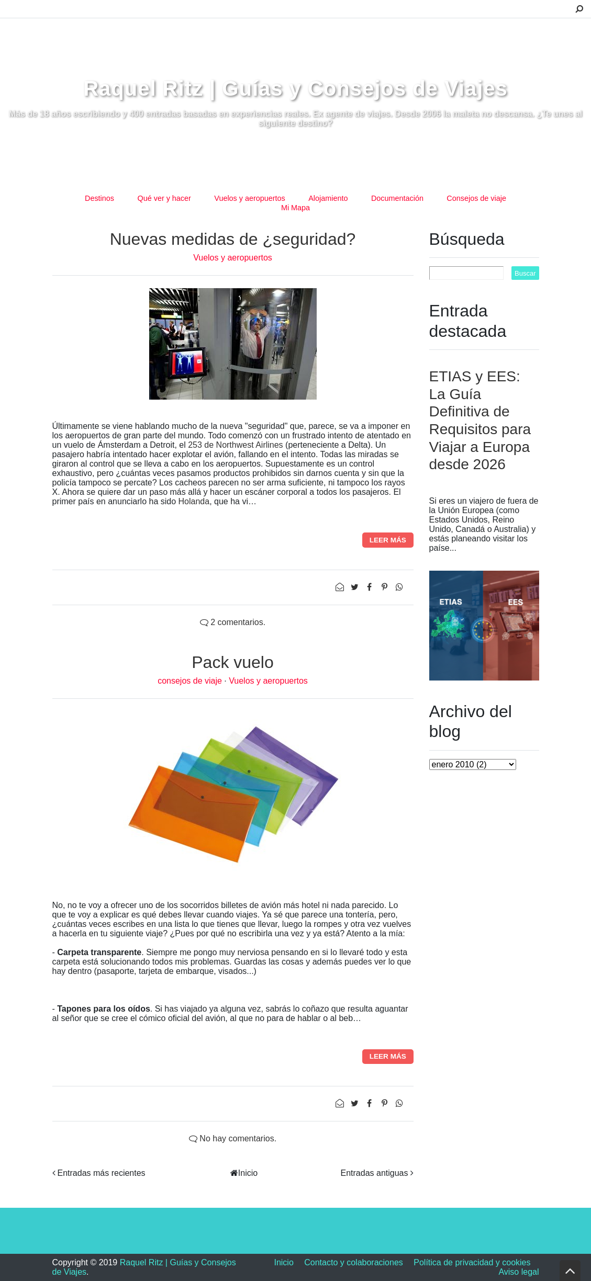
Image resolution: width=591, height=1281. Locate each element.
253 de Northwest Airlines (235, 444)
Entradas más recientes (102, 1173)
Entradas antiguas (374, 1173)
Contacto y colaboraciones (353, 1262)
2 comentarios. (232, 622)
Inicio (248, 1173)
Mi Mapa (295, 207)
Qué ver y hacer (164, 198)
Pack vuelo (233, 662)
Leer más (388, 540)
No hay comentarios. (232, 1138)
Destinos (99, 198)
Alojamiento (328, 198)
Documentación (397, 198)
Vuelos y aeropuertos (249, 198)
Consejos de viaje (476, 198)
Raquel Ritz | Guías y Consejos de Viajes (295, 88)
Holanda (194, 501)
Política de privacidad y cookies (472, 1262)
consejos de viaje (191, 680)
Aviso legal (518, 1271)
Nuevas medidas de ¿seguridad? (233, 239)
